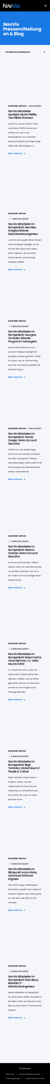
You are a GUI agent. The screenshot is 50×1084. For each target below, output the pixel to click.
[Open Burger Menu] (45, 5)
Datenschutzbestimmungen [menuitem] (29, 1074)
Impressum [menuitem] (10, 1074)
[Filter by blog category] (25, 52)
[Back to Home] (11, 6)
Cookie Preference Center (35, 1078)
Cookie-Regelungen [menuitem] (13, 1078)
